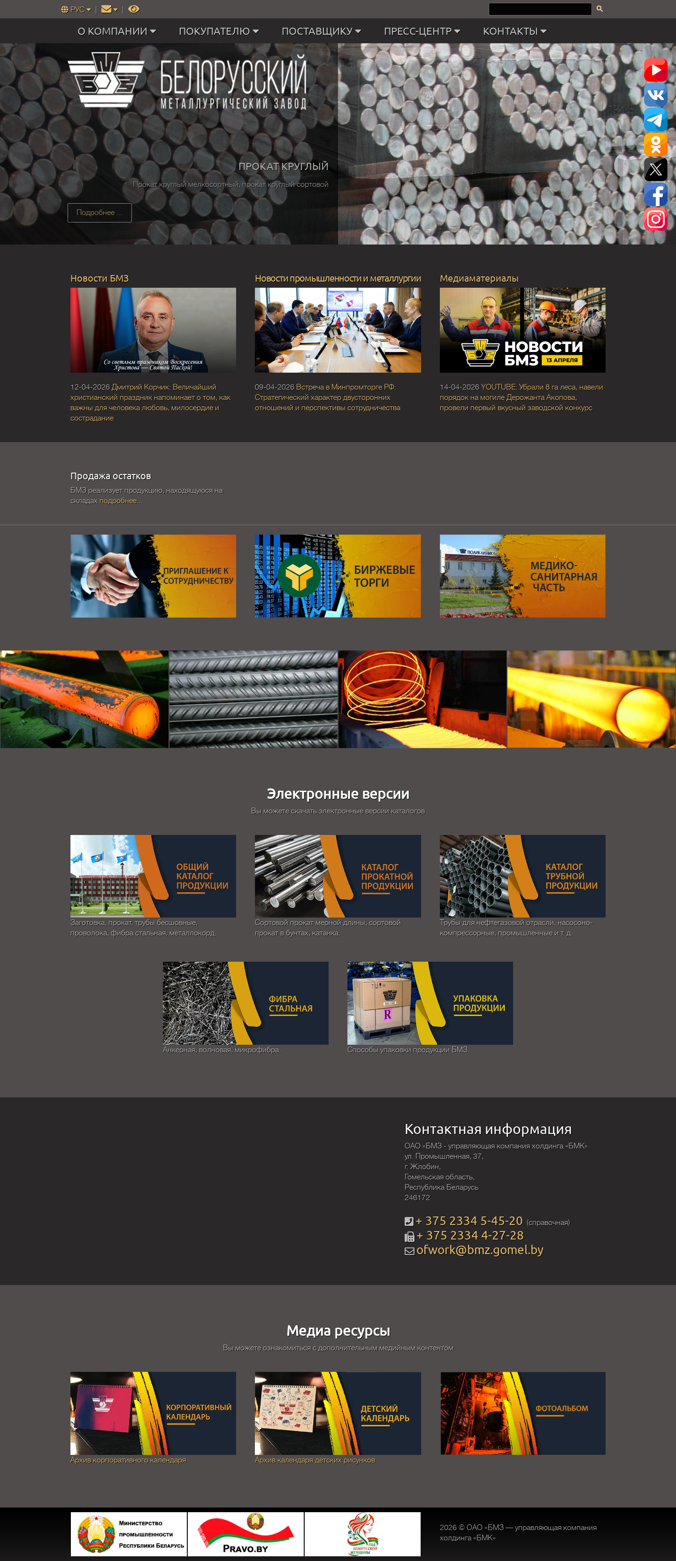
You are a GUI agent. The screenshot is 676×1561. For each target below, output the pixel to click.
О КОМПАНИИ (119, 30)
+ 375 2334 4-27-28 (470, 1235)
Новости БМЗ (99, 277)
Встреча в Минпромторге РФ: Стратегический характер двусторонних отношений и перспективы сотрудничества (327, 397)
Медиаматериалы (479, 277)
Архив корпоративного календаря (128, 1460)
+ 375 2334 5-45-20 (469, 1220)
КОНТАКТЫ (517, 30)
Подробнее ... (99, 212)
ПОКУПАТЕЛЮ (221, 30)
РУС (77, 10)
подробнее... (121, 501)
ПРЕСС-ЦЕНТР (424, 30)
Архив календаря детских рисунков (315, 1460)
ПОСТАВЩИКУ (324, 30)
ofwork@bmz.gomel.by (480, 1249)
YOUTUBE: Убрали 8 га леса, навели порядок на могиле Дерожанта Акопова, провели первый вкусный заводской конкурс (521, 397)
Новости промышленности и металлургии (338, 277)
